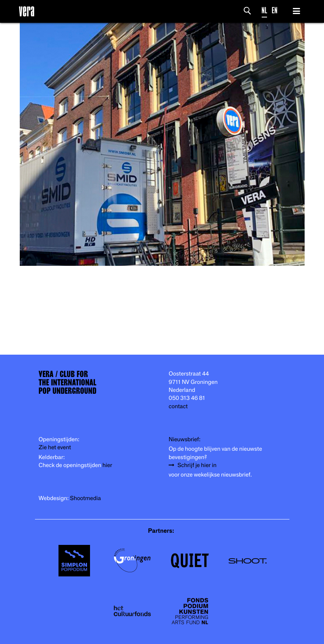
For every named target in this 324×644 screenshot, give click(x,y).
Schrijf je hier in (197, 465)
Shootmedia (85, 498)
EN (274, 10)
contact (178, 406)
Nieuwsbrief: (185, 440)
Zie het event (55, 447)
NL (264, 10)
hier (107, 465)
